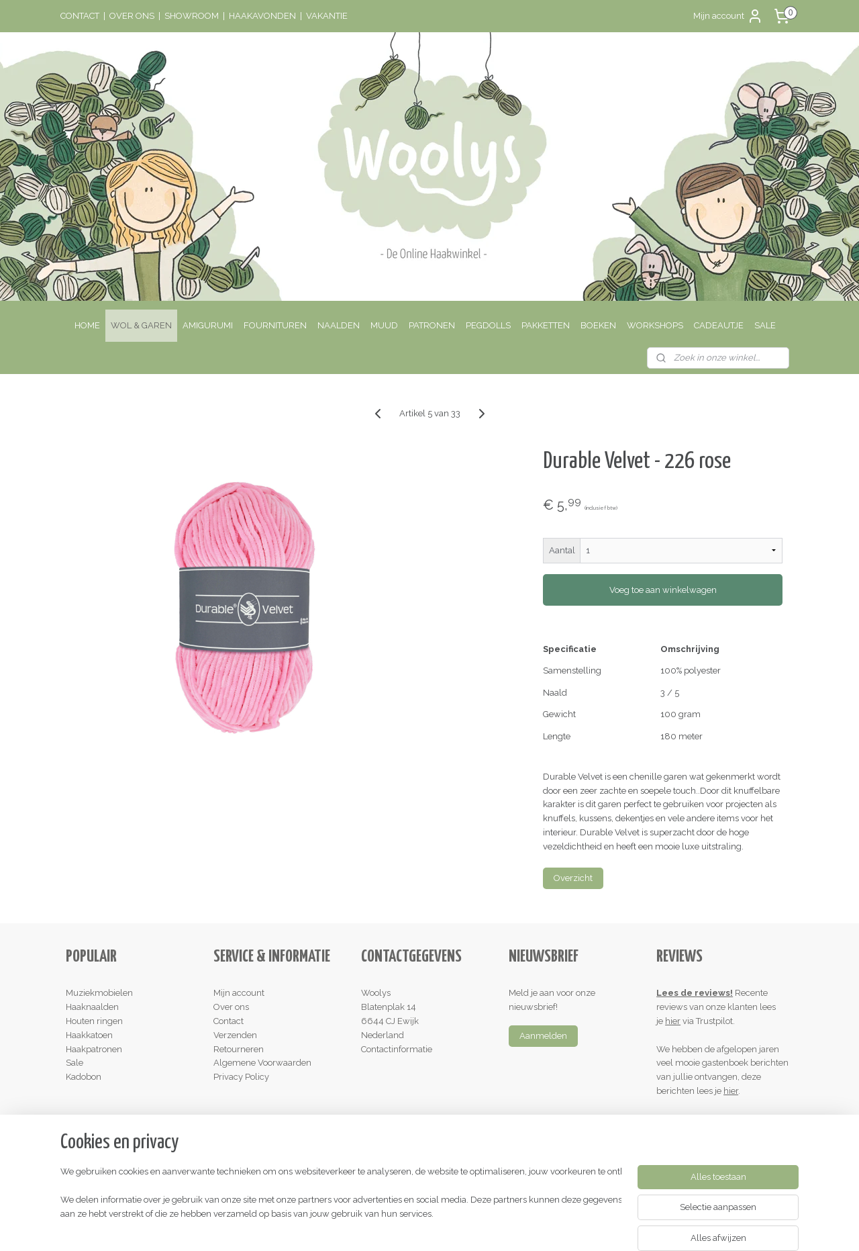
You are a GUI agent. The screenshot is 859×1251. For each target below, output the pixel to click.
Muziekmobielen (99, 993)
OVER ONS (131, 16)
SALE (765, 325)
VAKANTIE (327, 16)
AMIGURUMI (208, 325)
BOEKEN (598, 325)
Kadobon (83, 1077)
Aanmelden (543, 1036)
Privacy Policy (241, 1077)
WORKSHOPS (655, 325)
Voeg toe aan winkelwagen (662, 590)
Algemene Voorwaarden (262, 1063)
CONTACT (79, 16)
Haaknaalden (92, 1007)
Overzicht (573, 878)
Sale (74, 1063)
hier (672, 1021)
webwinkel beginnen (446, 1226)
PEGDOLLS (488, 325)
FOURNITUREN (275, 325)
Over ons (231, 1007)
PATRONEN (432, 325)
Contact (228, 1021)
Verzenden (235, 1035)
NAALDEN (338, 325)
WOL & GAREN (141, 325)
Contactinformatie (396, 1049)
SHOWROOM (191, 16)
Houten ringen (94, 1021)
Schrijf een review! (698, 1119)
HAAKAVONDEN (262, 16)
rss (399, 1226)
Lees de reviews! (694, 993)
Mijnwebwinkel (560, 1226)
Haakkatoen (89, 1035)
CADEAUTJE (719, 325)
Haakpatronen (94, 1049)
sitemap (374, 1226)
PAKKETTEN (545, 325)
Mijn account (728, 16)
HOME (87, 325)
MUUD (384, 325)
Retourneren (238, 1049)
